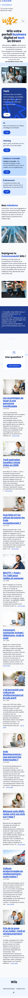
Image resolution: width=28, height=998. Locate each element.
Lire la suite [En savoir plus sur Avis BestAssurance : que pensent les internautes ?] (9, 787)
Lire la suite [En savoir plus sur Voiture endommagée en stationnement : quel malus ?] (10, 904)
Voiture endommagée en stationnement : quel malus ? (13, 872)
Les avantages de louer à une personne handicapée (13, 402)
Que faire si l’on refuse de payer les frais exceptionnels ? (14, 519)
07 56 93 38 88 (6, 1)
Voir (6, 114)
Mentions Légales (9, 989)
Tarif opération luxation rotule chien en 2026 (11, 462)
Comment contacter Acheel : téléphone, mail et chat (13, 634)
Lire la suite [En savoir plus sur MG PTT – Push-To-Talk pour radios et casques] (21, 606)
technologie (18, 316)
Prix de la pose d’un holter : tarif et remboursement (14, 931)
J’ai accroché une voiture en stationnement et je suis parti (13, 693)
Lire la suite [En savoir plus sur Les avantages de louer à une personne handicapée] (15, 436)
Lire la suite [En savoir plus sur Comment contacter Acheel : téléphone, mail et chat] (6, 666)
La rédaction (20, 989)
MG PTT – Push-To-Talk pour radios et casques (13, 575)
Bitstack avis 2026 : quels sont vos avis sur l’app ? (14, 814)
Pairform (13, 339)
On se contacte (14, 366)
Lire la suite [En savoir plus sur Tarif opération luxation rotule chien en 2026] (8, 491)
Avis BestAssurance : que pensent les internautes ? (12, 755)
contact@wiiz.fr (7, 5)
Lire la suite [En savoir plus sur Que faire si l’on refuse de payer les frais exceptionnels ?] (15, 549)
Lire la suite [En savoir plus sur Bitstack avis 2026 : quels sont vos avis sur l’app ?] (21, 844)
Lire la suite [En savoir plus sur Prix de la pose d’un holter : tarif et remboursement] (14, 963)
